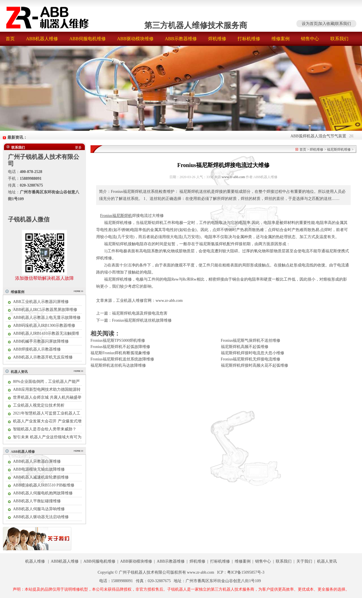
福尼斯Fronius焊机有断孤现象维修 (120, 353)
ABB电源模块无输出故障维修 (39, 469)
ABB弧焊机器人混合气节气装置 (324, 136)
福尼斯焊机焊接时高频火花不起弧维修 (254, 365)
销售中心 (310, 38)
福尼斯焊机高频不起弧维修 (244, 347)
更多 (78, 148)
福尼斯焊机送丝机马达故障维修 (118, 365)
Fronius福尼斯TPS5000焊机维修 (117, 340)
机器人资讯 (19, 372)
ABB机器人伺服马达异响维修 (39, 509)
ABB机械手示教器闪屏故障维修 (41, 341)
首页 (10, 38)
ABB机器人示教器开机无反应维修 (43, 357)
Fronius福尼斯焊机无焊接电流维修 (251, 359)
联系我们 (343, 24)
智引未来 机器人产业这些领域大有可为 (47, 437)
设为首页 (310, 24)
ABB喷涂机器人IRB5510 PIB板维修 (43, 485)
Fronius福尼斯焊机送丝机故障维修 (142, 320)
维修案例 (281, 38)
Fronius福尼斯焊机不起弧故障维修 (120, 347)
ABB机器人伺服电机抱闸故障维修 (43, 493)
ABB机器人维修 (42, 38)
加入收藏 (326, 24)
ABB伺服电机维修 (87, 38)
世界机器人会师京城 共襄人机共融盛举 (47, 397)
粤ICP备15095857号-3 (245, 572)
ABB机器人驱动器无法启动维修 (41, 517)
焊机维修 (217, 38)
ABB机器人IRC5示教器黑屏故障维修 (45, 309)
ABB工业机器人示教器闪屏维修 (41, 302)
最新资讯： (17, 137)
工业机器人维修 (130, 300)
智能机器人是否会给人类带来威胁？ (44, 429)
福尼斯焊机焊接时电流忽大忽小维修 (252, 353)
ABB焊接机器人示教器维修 (37, 349)
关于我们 (304, 561)
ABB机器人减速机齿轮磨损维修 (41, 477)
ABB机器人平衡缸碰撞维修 (37, 501)
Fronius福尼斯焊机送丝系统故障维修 (122, 359)
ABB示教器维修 (181, 38)
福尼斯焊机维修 (339, 149)
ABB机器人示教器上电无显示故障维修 (47, 317)
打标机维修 (249, 38)
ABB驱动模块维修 (135, 38)
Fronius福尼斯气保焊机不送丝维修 (251, 340)
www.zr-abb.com (233, 177)
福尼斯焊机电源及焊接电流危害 (139, 313)
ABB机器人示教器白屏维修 (37, 461)
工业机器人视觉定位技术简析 (38, 405)
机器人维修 (35, 561)
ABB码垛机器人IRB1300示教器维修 (44, 325)
